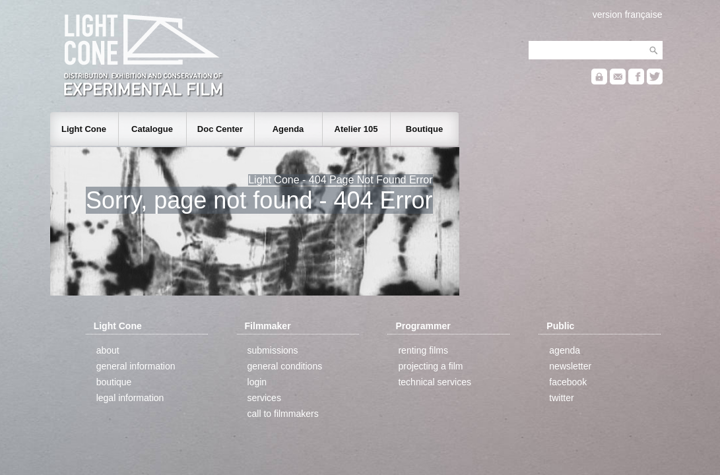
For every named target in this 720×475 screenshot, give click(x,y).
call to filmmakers (283, 413)
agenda (564, 350)
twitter (561, 398)
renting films (422, 350)
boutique (114, 382)
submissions (272, 350)
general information (136, 366)
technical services (434, 382)
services (264, 398)
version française (628, 14)
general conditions (285, 366)
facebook (568, 382)
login (257, 382)
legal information (130, 398)
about (107, 350)
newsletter (570, 366)
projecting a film (430, 366)
